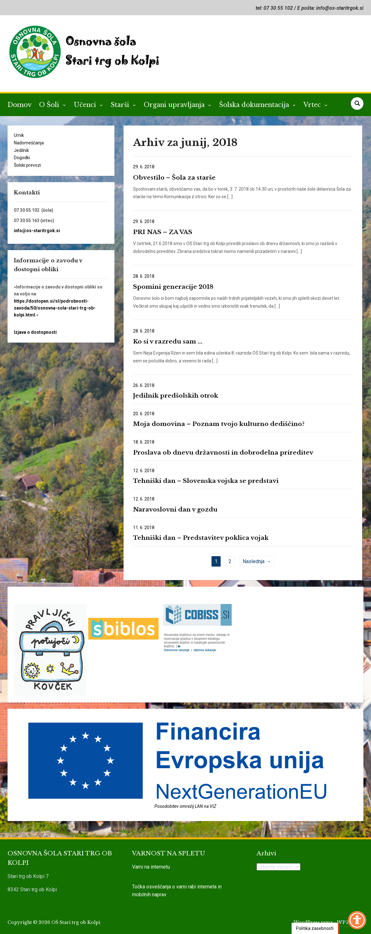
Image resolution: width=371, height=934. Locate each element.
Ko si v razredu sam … (167, 341)
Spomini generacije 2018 (173, 286)
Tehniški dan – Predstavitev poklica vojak (201, 537)
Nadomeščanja (29, 142)
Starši (121, 105)
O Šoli (50, 105)
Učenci (86, 105)
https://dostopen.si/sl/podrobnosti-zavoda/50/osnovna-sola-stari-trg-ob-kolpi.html (55, 308)
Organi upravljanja (175, 105)
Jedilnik (21, 150)
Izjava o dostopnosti (35, 332)
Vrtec (313, 105)
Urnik (19, 135)
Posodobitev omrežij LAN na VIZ (185, 806)
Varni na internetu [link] (151, 867)
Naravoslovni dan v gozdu (175, 509)
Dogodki (22, 157)
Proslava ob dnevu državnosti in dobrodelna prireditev (223, 452)
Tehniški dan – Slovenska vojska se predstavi (206, 480)
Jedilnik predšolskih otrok (175, 395)
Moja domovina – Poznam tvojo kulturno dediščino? (218, 424)
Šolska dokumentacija (255, 105)
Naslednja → (257, 561)
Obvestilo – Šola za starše (174, 177)
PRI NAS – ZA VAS (162, 232)
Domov (20, 105)
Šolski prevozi (27, 165)
